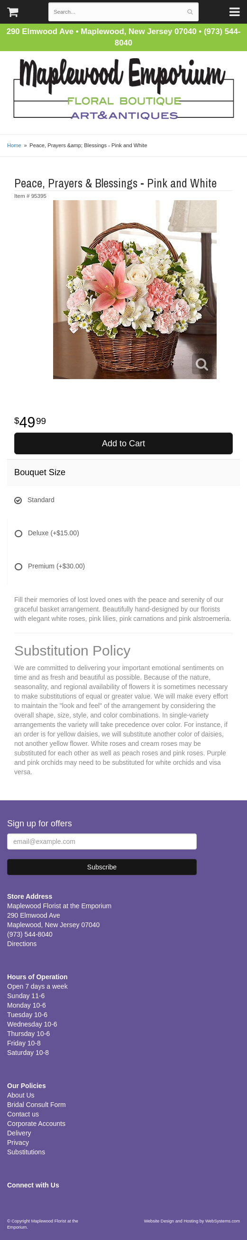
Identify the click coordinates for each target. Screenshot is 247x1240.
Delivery (19, 1133)
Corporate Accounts (36, 1123)
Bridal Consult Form (36, 1104)
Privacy (18, 1142)
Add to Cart (123, 443)
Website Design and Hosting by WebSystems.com (192, 1221)
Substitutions (26, 1152)
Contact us (23, 1114)
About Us (21, 1095)
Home (14, 145)
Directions (22, 944)
